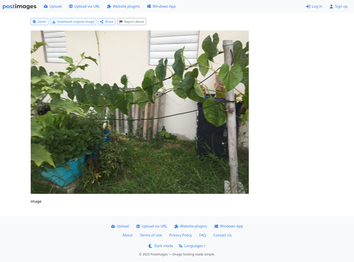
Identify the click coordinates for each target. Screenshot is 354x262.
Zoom (39, 21)
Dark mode (161, 245)
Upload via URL (84, 6)
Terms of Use (151, 235)
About (127, 235)
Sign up (338, 6)
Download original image (73, 21)
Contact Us (222, 235)
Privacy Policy (180, 235)
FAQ (202, 235)
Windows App (161, 6)
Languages (191, 245)
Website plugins (123, 6)
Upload (53, 6)
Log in (314, 6)
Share (106, 21)
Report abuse (131, 21)
